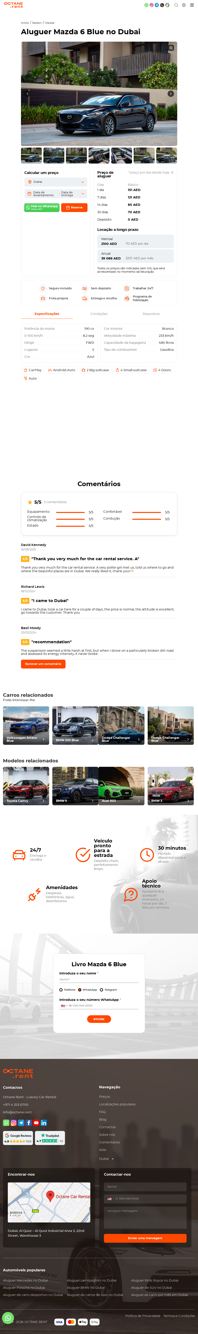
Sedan (37, 23)
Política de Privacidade (142, 1316)
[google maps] (167, 5)
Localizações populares (117, 1104)
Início (25, 23)
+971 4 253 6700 (15, 1104)
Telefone (69, 990)
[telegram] (157, 5)
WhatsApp (90, 990)
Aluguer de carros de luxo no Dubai (95, 1295)
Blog (102, 1119)
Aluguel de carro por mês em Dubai (159, 1295)
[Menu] (192, 5)
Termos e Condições (179, 1316)
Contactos (107, 1127)
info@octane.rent (17, 1112)
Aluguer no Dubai (25, 1280)
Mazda (50, 23)
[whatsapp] (146, 5)
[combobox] (65, 1006)
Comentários (109, 1142)
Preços (104, 1096)
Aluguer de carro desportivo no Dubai (33, 1295)
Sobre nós (107, 1134)
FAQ (102, 1112)
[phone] (162, 5)
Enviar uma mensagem (145, 1238)
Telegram (110, 990)
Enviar (99, 1019)
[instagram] (151, 5)
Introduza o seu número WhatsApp (90, 999)
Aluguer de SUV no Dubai (151, 1287)
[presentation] (27, 93)
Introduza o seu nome (78, 973)
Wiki (102, 1150)
